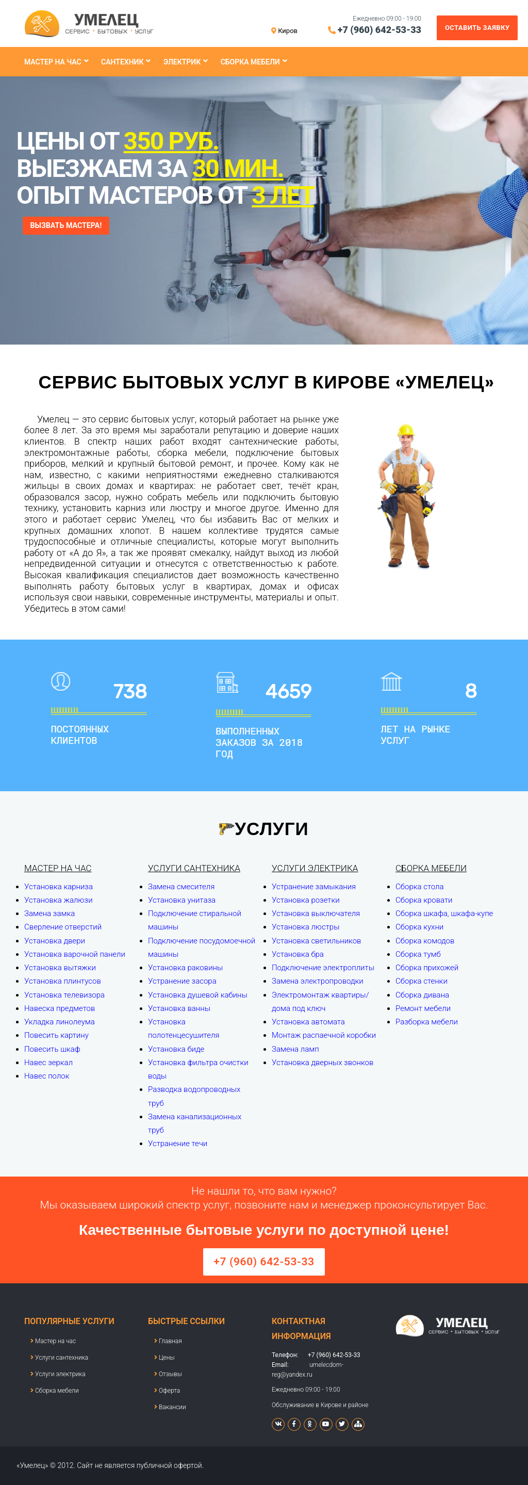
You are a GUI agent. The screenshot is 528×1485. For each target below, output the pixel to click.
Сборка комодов (424, 940)
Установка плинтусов (62, 981)
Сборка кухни (419, 927)
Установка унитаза (182, 900)
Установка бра (298, 954)
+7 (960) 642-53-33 (379, 29)
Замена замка (49, 913)
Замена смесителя (181, 886)
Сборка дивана (422, 995)
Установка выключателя (316, 913)
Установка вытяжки (60, 967)
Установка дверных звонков (322, 1062)
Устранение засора (182, 981)
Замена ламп (295, 1049)
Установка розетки (306, 900)
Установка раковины (185, 967)
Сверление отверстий (63, 927)
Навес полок (47, 1076)
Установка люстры (305, 927)
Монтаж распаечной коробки (324, 1035)
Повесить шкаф (52, 1049)
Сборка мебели (250, 62)
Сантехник (122, 62)
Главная (168, 1341)
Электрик (182, 62)
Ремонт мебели (423, 1008)
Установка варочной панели (74, 954)
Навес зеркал (48, 1062)
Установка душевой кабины (198, 995)
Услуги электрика (315, 868)
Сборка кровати (424, 900)
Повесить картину (56, 1035)
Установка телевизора (64, 995)
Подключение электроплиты (323, 967)
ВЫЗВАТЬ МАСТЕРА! (71, 226)
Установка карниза (58, 886)
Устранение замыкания (314, 886)
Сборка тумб (418, 954)
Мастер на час (52, 62)
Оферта (167, 1390)
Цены (164, 1357)
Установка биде (176, 1049)
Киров (288, 31)
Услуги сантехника (194, 868)
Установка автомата (308, 1021)
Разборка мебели (426, 1021)
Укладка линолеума (59, 1021)
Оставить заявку (477, 27)
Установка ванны (179, 1008)
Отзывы (168, 1374)
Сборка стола (419, 886)
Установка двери (54, 940)
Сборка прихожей (426, 967)
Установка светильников (316, 940)
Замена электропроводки (318, 981)
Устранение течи (177, 1143)
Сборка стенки (421, 981)
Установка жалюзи (58, 900)
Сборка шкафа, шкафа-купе (444, 913)
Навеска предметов (59, 1008)
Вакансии (170, 1407)
